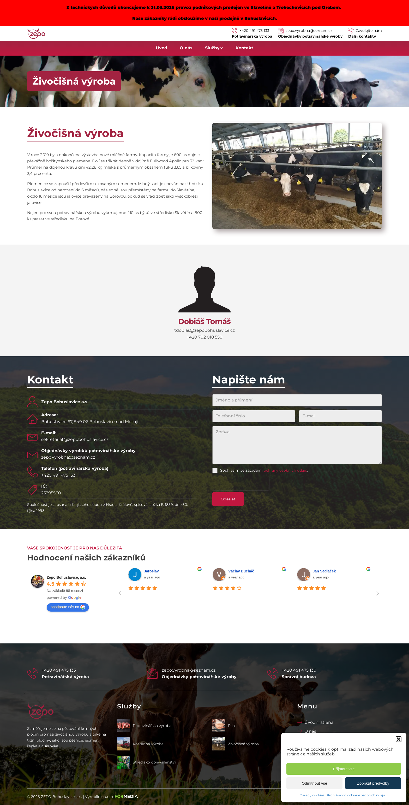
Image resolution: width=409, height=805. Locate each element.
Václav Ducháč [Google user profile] (241, 571)
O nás (186, 47)
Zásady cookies (312, 795)
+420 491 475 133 (58, 475)
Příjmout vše (343, 769)
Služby (214, 47)
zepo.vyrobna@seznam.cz (68, 457)
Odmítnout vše (314, 783)
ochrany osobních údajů (285, 470)
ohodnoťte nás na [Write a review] (68, 607)
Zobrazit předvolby (373, 783)
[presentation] (240, 483)
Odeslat (228, 499)
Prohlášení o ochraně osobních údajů (356, 795)
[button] (398, 739)
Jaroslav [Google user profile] (151, 571)
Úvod (161, 47)
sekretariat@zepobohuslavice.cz (75, 439)
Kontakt (244, 47)
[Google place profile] (66, 577)
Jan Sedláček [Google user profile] (324, 571)
